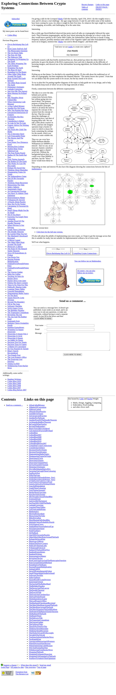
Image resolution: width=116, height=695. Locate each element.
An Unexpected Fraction (16, 191)
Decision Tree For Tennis (17, 342)
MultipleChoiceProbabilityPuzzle (41, 522)
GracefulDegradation (37, 486)
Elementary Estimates (15, 87)
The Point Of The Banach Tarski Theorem (17, 250)
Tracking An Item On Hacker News (15, 277)
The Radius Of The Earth (17, 161)
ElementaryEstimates (37, 467)
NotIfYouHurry (35, 531)
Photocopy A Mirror (15, 247)
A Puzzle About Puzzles (16, 202)
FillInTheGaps (34, 475)
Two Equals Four (14, 355)
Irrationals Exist (13, 321)
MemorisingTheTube (37, 516)
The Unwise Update (15, 272)
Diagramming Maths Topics (18, 293)
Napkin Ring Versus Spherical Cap (15, 150)
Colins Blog (12, 35)
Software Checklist (14, 306)
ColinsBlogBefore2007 (37, 443)
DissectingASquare (36, 460)
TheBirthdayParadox (37, 586)
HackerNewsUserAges (37, 492)
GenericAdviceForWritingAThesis (42, 484)
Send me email (45, 665)
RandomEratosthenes (37, 552)
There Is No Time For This (17, 285)
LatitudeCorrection (36, 505)
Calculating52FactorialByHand (41, 431)
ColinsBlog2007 (35, 435)
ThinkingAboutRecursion (38, 631)
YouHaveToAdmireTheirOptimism (42, 658)
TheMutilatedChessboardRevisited (42, 603)
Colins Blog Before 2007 (16, 390)
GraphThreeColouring (37, 488)
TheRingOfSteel (35, 616)
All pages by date (17, 667)
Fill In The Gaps (13, 304)
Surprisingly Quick (14, 189)
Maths (60, 19)
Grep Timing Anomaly (16, 159)
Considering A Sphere (15, 121)
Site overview (30, 667)
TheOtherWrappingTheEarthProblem (43, 609)
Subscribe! (16, 19)
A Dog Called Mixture (16, 106)
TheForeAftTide (35, 592)
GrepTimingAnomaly (37, 490)
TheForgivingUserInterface (39, 595)
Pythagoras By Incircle (16, 200)
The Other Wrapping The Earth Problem (17, 65)
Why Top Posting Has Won (17, 110)
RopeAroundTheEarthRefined (40, 563)
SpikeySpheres (34, 578)
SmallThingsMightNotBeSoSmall (42, 573)
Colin (81, 399)
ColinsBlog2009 (35, 439)
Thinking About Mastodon (17, 170)
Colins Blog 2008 (14, 386)
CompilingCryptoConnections (40, 446)
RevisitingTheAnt (36, 558)
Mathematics (34, 512)
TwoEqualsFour (35, 639)
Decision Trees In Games (17, 344)
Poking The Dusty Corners (17, 283)
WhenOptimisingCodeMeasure (41, 646)
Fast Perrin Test (13, 257)
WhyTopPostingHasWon (38, 648)
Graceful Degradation (15, 291)
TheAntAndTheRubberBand (40, 584)
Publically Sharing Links (16, 287)
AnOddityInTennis (36, 414)
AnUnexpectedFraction (38, 416)
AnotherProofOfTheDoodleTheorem (43, 420)
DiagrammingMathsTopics (39, 454)
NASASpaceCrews (36, 524)
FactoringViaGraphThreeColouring (42, 471)
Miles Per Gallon (13, 274)
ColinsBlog (33, 433)
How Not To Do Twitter (16, 204)
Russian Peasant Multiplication (13, 260)
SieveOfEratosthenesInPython (40, 571)
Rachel (90, 399)
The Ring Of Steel (14, 70)
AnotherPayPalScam (37, 418)
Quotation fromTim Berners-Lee (22, 673)
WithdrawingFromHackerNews (41, 650)
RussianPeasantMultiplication (40, 567)
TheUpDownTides (36, 624)
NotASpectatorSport (36, 529)
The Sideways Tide (14, 57)
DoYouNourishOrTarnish (38, 465)
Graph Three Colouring (16, 230)
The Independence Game (16, 176)
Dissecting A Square (15, 338)
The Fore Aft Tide (14, 55)
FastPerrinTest (34, 473)
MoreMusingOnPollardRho (39, 520)
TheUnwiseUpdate (36, 622)
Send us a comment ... (14, 405)
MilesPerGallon (35, 518)
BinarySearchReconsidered (39, 429)
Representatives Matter (16, 198)
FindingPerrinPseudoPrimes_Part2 (42, 480)
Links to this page (102, 5)
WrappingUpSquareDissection (40, 654)
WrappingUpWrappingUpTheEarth (42, 656)
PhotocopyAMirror (36, 541)
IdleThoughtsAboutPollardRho (40, 497)
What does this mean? (29, 665)
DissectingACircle (36, 458)
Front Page (5, 667)
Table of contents (85, 8)
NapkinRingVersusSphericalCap (41, 526)
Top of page (41, 667)
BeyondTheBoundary (37, 426)
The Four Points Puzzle (16, 153)
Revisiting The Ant (14, 315)
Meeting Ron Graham (15, 147)
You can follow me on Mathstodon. (88, 260)
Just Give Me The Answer (17, 91)
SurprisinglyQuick (36, 582)
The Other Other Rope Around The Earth (16, 243)
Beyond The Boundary (16, 302)
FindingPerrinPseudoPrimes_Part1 (42, 477)
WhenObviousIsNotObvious (40, 644)
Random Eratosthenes (15, 327)
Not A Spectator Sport (15, 134)
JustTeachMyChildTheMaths (40, 503)
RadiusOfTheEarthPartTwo (39, 550)
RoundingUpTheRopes (37, 565)
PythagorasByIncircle (37, 548)
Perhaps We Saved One (16, 168)
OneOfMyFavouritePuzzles (39, 535)
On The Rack (12, 296)
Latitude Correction (14, 89)
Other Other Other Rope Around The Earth (16, 75)
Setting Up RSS (13, 364)
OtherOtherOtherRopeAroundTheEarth (44, 537)
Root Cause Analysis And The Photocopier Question (17, 50)
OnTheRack (33, 533)
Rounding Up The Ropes (16, 72)
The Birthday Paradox (15, 310)
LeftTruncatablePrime (37, 509)
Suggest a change (9, 665)
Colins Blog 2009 (14, 383)
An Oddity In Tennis (15, 340)
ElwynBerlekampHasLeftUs (39, 469)
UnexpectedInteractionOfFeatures (42, 641)
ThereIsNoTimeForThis (38, 626)
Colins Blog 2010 (14, 381)
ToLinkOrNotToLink (37, 635)
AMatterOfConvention (37, 407)
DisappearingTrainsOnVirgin (40, 456)
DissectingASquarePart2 (38, 463)
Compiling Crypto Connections (85, 252)
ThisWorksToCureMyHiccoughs (41, 633)
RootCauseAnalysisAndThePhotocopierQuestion (47, 560)
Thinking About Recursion (17, 183)
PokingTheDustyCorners (38, 543)
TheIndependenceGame (38, 599)
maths (71, 47)
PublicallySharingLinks (38, 546)
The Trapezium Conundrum (18, 313)
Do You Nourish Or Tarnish (17, 349)
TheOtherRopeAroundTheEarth (41, 607)
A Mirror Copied (13, 240)
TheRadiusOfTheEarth (37, 614)
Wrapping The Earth (15, 68)
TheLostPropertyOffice (38, 601)
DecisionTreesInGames (38, 452)
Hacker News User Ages (16, 281)
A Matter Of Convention (16, 347)
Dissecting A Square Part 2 (17, 334)
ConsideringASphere (37, 448)
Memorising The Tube (15, 185)
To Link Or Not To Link (16, 123)
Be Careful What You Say (17, 234)
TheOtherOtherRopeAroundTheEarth (43, 605)
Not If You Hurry (14, 215)
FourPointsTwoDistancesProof (40, 482)
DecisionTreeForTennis (38, 450)
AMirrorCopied (35, 409)
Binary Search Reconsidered (12, 352)
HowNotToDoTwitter (37, 495)
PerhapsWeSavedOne (37, 539)
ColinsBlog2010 (35, 441)
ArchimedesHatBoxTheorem (40, 422)
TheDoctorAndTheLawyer (39, 588)
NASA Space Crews (15, 308)
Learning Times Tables (16, 289)
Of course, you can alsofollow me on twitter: (87, 270)
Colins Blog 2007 (14, 388)
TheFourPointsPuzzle (37, 597)
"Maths (51, 42)
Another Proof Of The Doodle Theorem (15, 222)
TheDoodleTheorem (36, 590)
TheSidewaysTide (36, 618)
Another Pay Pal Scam (16, 108)
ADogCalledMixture (37, 405)
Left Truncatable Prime (16, 136)
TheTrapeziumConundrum (39, 620)
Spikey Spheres (13, 187)
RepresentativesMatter (37, 556)
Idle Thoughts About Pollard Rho (15, 99)
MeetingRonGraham (37, 514)
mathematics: (37, 167)
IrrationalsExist (35, 499)
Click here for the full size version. (50, 230)
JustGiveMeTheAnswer (38, 501)
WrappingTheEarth (36, 652)
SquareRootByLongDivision (40, 580)
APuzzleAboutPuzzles (37, 412)
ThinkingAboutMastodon (38, 629)
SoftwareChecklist (36, 575)
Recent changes (87, 5)
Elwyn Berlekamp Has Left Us (58, 252)
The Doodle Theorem (15, 232)
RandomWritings (35, 554)
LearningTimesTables (37, 507)
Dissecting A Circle (14, 336)
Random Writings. (14, 379)
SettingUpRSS (34, 569)
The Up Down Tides (15, 53)
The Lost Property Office (17, 357)
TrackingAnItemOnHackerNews (41, 637)
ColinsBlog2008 (35, 437)
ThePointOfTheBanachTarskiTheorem (43, 612)
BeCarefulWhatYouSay (38, 424)
